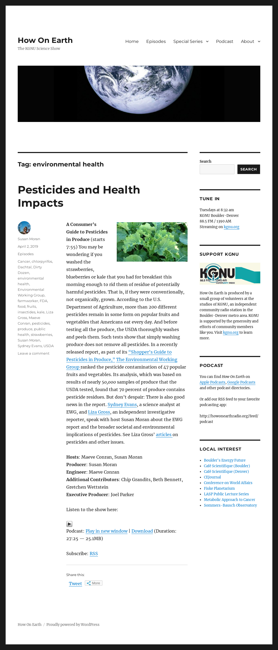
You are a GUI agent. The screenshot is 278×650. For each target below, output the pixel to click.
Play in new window (106, 531)
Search (205, 161)
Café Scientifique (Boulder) (227, 466)
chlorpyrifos (42, 261)
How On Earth (45, 40)
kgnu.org (231, 227)
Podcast (224, 41)
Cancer (24, 261)
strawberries (41, 334)
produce (25, 329)
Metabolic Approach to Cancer (229, 499)
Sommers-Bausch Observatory (230, 505)
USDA (48, 346)
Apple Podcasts (212, 382)
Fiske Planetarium (219, 488)
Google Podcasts (241, 382)
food (21, 306)
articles (164, 434)
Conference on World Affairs (228, 483)
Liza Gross (99, 412)
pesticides (41, 323)
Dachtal (25, 267)
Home (132, 41)
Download (142, 531)
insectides (26, 312)
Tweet (75, 583)
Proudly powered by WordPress (73, 624)
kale (41, 312)
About (247, 41)
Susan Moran (29, 239)
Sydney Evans (122, 404)
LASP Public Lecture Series (226, 494)
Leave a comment (33, 353)
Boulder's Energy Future (225, 460)
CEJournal (212, 477)
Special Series (188, 41)
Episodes (156, 41)
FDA (43, 301)
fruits (31, 306)
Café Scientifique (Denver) (226, 471)
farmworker (28, 301)
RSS (94, 553)
